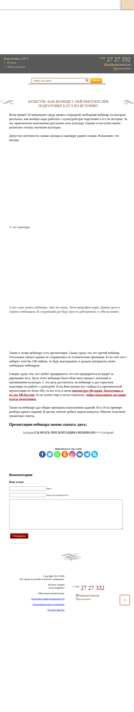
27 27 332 (117, 59)
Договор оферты (54, 614)
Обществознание (17, 67)
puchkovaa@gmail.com (118, 64)
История (12, 62)
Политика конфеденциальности (46, 603)
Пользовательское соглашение (47, 608)
